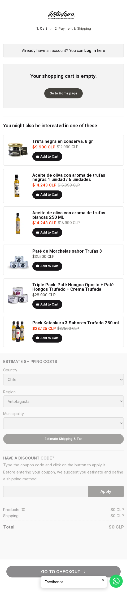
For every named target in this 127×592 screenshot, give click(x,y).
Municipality (13, 414)
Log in (90, 50)
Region (9, 392)
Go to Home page (63, 93)
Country (10, 370)
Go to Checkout (63, 571)
